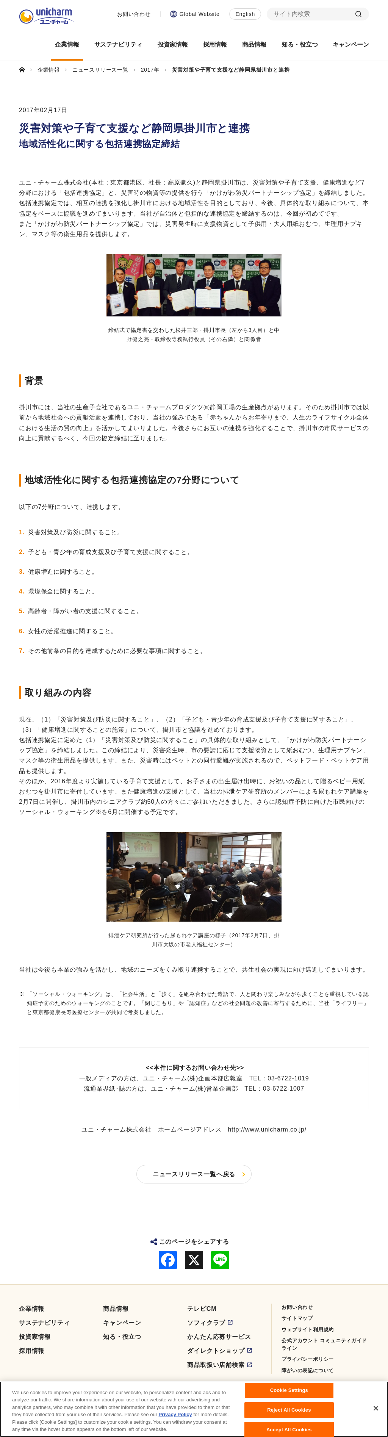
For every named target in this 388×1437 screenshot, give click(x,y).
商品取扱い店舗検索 (215, 1365)
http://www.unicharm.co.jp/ (267, 1129)
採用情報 (31, 1351)
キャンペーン (122, 1323)
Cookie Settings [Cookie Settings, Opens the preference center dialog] (289, 1390)
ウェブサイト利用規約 (308, 1329)
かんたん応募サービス (219, 1337)
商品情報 (115, 1309)
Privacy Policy (175, 1415)
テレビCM (201, 1309)
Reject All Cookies (289, 1410)
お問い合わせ (134, 14)
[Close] (376, 1408)
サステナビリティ (44, 1323)
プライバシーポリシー (308, 1359)
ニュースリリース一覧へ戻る (194, 1174)
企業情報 (31, 1309)
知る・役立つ (122, 1337)
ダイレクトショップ (215, 1351)
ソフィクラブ (206, 1323)
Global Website (200, 14)
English (245, 14)
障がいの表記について (308, 1370)
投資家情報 (35, 1337)
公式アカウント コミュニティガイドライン (324, 1344)
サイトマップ (297, 1318)
